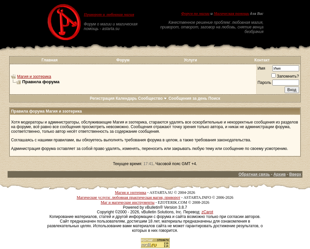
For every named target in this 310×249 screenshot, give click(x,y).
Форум (122, 60)
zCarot (207, 212)
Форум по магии (195, 13)
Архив (279, 174)
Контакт (262, 60)
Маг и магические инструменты (128, 202)
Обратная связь (254, 174)
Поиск (214, 98)
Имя (261, 68)
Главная (50, 60)
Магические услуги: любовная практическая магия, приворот (128, 197)
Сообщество (152, 98)
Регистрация (102, 98)
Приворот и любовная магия (109, 14)
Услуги (190, 60)
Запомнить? (285, 76)
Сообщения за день (187, 98)
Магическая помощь (231, 13)
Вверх (295, 174)
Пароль (264, 82)
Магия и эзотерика (34, 76)
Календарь (126, 98)
